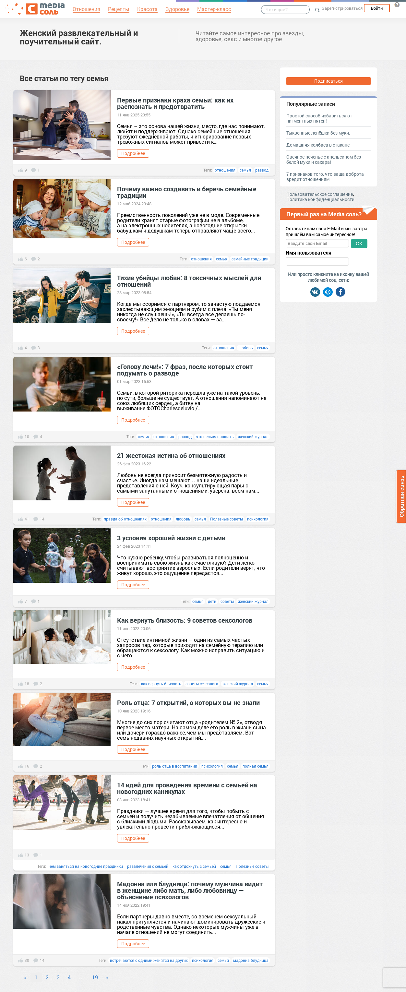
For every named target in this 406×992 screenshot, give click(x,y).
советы (227, 601)
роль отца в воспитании (174, 766)
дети (212, 601)
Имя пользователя (308, 253)
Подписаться (328, 81)
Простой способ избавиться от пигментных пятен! (319, 118)
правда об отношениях (125, 518)
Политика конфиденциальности (320, 199)
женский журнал (253, 436)
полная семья (256, 766)
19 (95, 977)
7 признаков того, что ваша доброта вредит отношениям (325, 176)
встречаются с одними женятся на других (149, 960)
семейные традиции (250, 258)
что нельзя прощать (215, 436)
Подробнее (133, 153)
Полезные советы (226, 518)
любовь (245, 347)
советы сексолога (201, 683)
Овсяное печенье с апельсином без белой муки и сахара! (323, 159)
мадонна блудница (251, 960)
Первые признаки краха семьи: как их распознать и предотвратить (175, 103)
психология (258, 518)
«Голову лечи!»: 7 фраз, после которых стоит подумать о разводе (185, 369)
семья (245, 170)
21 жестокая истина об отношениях (171, 455)
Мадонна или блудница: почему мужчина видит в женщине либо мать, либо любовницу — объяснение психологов (190, 890)
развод (262, 170)
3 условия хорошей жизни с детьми (171, 537)
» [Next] (107, 977)
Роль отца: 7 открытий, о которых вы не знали (188, 702)
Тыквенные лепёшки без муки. (318, 133)
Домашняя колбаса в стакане (318, 145)
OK (359, 243)
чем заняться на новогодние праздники (86, 866)
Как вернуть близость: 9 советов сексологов (184, 620)
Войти (377, 8)
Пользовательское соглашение (319, 194)
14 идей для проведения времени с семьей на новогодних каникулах (187, 788)
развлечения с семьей (147, 866)
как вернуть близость (161, 683)
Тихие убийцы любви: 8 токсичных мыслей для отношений (189, 280)
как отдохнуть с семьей (194, 866)
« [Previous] (25, 977)
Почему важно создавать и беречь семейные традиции (187, 191)
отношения (225, 170)
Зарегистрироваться (342, 8)
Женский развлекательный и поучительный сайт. (79, 37)
